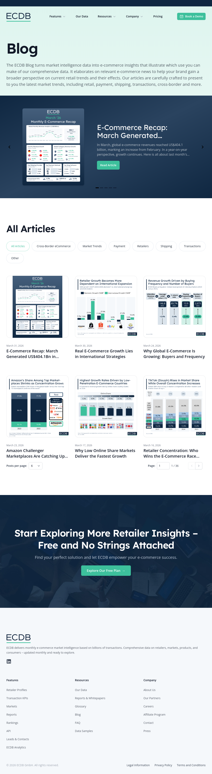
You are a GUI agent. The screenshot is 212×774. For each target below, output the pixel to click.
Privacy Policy (163, 765)
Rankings (12, 723)
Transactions (192, 246)
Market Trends (92, 246)
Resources (107, 16)
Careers (148, 706)
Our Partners (152, 698)
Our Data (82, 16)
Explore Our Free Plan (106, 570)
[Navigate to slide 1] (97, 187)
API (8, 731)
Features (57, 16)
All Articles (18, 246)
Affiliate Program (154, 714)
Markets (11, 706)
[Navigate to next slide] (203, 147)
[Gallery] (106, 147)
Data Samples (84, 731)
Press (146, 731)
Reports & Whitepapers (90, 698)
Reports (11, 714)
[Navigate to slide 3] (106, 187)
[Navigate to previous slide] (9, 147)
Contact (148, 723)
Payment (119, 246)
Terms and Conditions (191, 765)
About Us (149, 690)
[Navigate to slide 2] (101, 187)
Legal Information (138, 765)
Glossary (80, 706)
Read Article (108, 165)
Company (135, 16)
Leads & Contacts (17, 739)
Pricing (158, 16)
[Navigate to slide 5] (114, 187)
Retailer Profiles (16, 690)
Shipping (166, 246)
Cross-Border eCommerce (54, 246)
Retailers (143, 246)
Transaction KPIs (17, 698)
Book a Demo (191, 16)
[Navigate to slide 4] (110, 187)
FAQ (77, 723)
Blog (78, 714)
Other (15, 258)
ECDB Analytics (16, 747)
